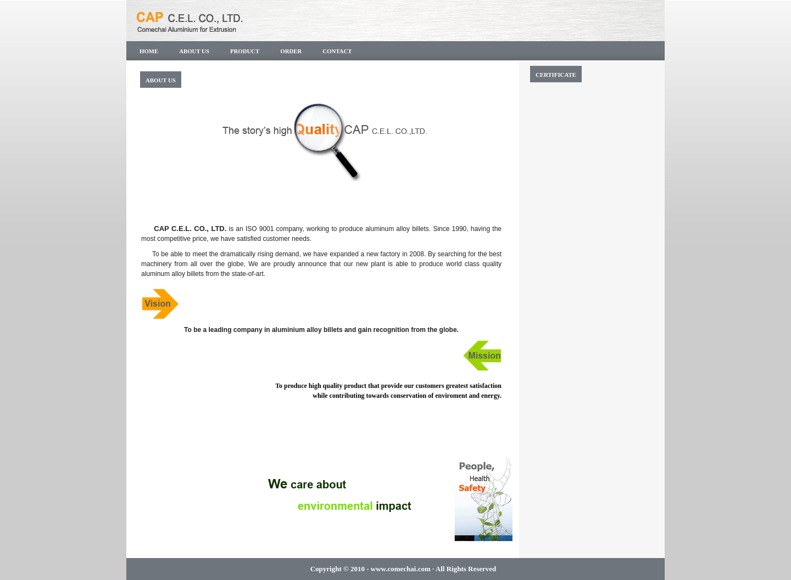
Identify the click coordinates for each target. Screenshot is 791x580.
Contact (337, 51)
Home (149, 51)
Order (291, 51)
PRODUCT (244, 51)
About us (194, 51)
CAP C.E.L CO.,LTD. (233, 19)
